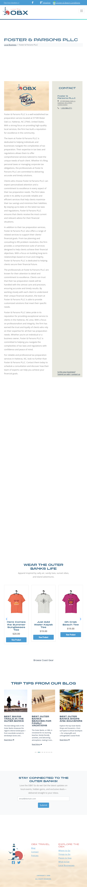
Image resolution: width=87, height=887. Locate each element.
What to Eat (63, 861)
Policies (35, 855)
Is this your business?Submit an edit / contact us (69, 373)
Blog (33, 848)
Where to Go (64, 850)
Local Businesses (66, 865)
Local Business (10, 45)
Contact (35, 852)
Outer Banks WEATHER (43, 823)
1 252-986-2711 (66, 108)
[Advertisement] (43, 64)
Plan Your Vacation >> (11, 3)
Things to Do (64, 854)
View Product (16, 639)
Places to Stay (65, 858)
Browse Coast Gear (43, 660)
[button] (80, 619)
